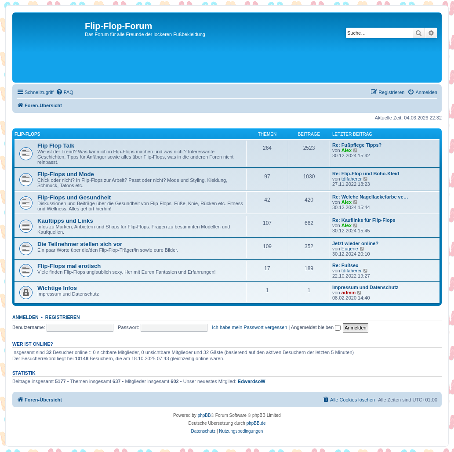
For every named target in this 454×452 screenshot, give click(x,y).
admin (348, 292)
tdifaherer (351, 178)
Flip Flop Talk (55, 145)
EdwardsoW (251, 381)
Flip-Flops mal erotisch (69, 266)
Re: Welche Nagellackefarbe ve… (370, 196)
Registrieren (62, 317)
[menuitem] (64, 92)
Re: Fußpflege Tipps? (356, 145)
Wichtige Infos (57, 288)
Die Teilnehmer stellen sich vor (79, 244)
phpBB (204, 415)
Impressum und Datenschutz (365, 287)
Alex (346, 150)
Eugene (349, 248)
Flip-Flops (27, 134)
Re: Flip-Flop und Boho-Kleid (365, 173)
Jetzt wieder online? (355, 243)
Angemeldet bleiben (316, 327)
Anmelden (25, 317)
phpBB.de (256, 423)
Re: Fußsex (345, 265)
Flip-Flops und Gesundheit (74, 197)
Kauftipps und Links (65, 220)
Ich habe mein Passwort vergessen (249, 327)
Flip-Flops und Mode (65, 174)
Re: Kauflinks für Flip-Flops (364, 220)
